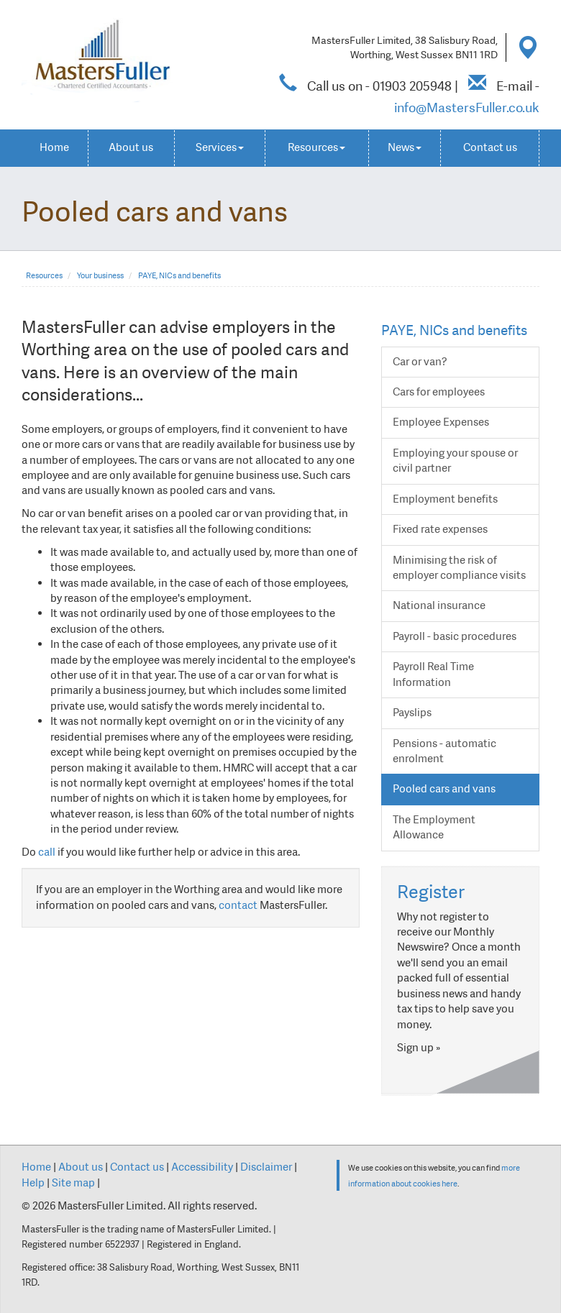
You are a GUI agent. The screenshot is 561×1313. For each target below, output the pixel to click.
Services (220, 147)
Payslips (412, 712)
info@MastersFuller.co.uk (466, 107)
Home (54, 147)
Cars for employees (439, 392)
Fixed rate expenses (440, 529)
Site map (73, 1183)
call (46, 852)
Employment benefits (445, 499)
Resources (316, 147)
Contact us (490, 147)
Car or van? (420, 361)
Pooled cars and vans (444, 789)
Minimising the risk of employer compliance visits (459, 567)
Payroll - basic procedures (454, 636)
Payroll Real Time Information (433, 674)
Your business (100, 275)
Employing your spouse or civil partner (455, 460)
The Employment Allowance (434, 827)
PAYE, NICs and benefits (179, 275)
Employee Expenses (441, 422)
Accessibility (202, 1167)
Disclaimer (266, 1167)
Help (33, 1183)
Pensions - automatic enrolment (444, 751)
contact (238, 905)
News (404, 147)
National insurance (439, 605)
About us (131, 147)
